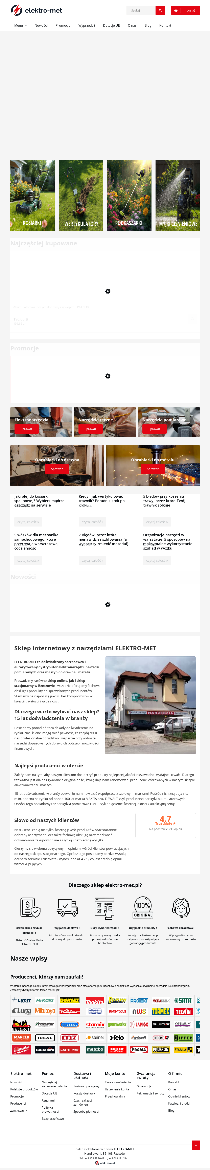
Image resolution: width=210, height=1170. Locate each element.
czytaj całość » (28, 521)
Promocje (17, 1096)
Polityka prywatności (50, 1109)
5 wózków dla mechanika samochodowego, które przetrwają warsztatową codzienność (36, 535)
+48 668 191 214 (118, 1158)
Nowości (16, 1082)
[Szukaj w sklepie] (146, 10)
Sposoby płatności (86, 1111)
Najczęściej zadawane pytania (54, 1084)
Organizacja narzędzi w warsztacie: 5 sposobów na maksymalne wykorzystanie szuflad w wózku (167, 535)
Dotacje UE (49, 1093)
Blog (171, 1110)
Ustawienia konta (117, 1089)
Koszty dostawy (84, 1093)
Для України (18, 1110)
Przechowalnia (115, 1096)
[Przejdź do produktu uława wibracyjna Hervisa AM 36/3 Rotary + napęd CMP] (105, 388)
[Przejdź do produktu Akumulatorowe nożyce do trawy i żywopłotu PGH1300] (105, 283)
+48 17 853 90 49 (94, 1158)
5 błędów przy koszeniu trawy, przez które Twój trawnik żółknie (164, 496)
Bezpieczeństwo (53, 1118)
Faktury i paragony (86, 1086)
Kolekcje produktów (24, 1089)
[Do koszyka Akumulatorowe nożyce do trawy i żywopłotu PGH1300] (192, 319)
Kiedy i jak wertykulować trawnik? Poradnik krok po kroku (102, 496)
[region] (105, 92)
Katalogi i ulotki (179, 1103)
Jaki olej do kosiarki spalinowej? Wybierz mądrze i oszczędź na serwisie (40, 496)
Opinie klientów (179, 1096)
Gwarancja (144, 1086)
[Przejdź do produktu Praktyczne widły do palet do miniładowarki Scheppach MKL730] (105, 617)
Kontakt (173, 1082)
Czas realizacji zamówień (83, 1102)
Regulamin (49, 1100)
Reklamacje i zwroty (150, 1093)
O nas (172, 1089)
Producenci (18, 1103)
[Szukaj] (160, 10)
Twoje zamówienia (118, 1082)
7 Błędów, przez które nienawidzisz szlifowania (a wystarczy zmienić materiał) (103, 535)
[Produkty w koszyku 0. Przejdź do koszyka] (185, 10)
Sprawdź (26, 429)
